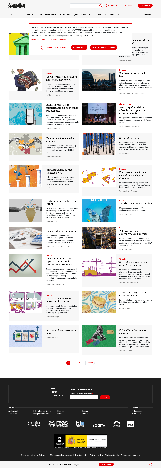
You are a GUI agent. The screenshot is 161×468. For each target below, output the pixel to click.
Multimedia (109, 14)
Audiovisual (13, 411)
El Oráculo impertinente (42, 411)
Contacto (130, 5)
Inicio (10, 14)
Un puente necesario (129, 138)
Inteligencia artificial (41, 414)
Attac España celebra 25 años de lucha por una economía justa (133, 110)
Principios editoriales (112, 455)
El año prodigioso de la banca (132, 74)
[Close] (151, 464)
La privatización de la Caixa (135, 203)
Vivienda (85, 414)
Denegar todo (79, 47)
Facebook (138, 411)
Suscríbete (145, 5)
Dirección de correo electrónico (81, 394)
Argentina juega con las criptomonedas (133, 294)
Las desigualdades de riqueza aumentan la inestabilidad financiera (60, 261)
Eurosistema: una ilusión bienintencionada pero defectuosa (132, 175)
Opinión (20, 14)
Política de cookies (58, 40)
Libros (59, 414)
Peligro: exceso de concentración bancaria (133, 232)
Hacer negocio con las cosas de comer (61, 331)
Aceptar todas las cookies (104, 47)
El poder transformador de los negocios (61, 139)
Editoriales (12, 414)
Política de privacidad (39, 40)
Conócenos (148, 14)
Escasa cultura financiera (61, 230)
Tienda (121, 14)
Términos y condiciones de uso (61, 455)
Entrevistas (31, 14)
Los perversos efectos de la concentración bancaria (59, 300)
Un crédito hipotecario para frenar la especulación (133, 263)
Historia (60, 411)
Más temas (81, 14)
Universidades (95, 14)
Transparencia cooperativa (130, 455)
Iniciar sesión (114, 5)
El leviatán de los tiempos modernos (132, 331)
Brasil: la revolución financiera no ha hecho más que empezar (62, 107)
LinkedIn (137, 414)
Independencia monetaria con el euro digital (134, 41)
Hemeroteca (65, 14)
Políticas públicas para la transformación (59, 171)
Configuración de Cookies (55, 47)
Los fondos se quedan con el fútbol (62, 202)
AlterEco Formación (48, 14)
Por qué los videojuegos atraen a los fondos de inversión (61, 78)
